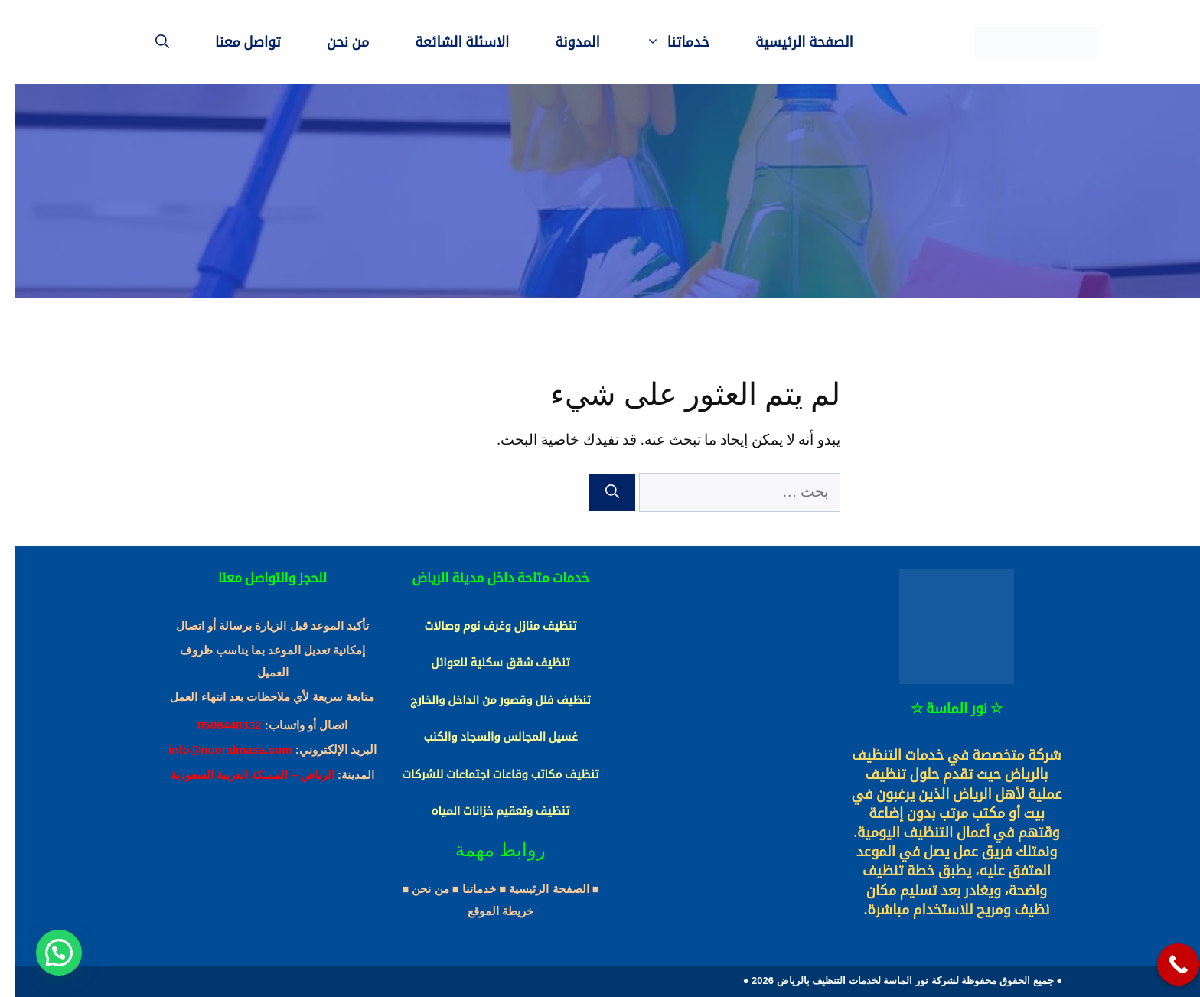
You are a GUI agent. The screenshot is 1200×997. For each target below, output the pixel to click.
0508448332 (214, 724)
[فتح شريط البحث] (148, 42)
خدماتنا (651, 42)
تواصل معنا (233, 42)
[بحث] (598, 492)
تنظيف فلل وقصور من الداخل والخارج (486, 700)
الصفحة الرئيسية (790, 42)
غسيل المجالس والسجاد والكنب (485, 737)
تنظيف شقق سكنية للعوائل (485, 663)
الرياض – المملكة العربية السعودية (238, 774)
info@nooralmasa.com (215, 749)
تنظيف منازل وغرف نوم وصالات (485, 626)
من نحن (333, 42)
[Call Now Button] (1164, 964)
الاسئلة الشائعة (447, 42)
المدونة (562, 42)
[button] (44, 953)
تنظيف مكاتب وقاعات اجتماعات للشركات (485, 774)
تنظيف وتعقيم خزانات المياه (486, 811)
